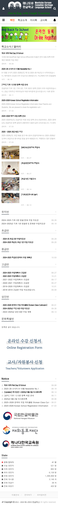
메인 (12, 20)
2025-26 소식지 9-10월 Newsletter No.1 (20, 388)
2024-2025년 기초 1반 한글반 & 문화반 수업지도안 (23, 223)
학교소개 (22, 20)
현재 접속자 (9, 462)
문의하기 (28, 494)
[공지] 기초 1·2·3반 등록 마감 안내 (18, 395)
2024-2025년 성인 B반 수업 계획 (16, 311)
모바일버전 (41, 494)
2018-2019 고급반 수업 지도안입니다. (19, 289)
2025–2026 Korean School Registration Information (25, 405)
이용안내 (15, 494)
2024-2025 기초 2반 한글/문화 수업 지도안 (20, 220)
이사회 (33, 20)
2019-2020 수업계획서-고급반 (15, 286)
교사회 (43, 20)
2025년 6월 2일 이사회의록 (14, 398)
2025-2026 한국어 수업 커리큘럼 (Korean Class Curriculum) (29, 402)
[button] (6, 34)
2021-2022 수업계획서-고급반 (15, 279)
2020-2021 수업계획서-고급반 (15, 283)
